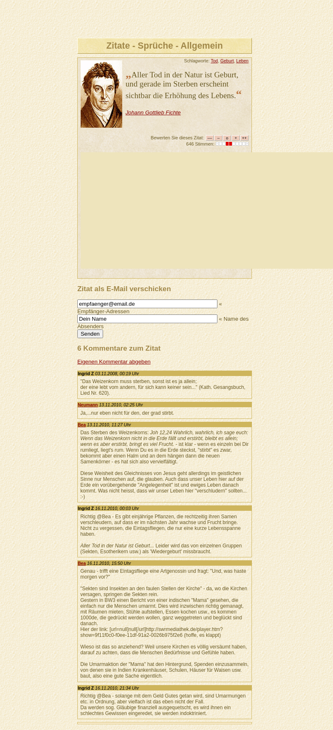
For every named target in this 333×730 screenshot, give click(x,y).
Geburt (227, 60)
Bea (82, 424)
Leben (242, 60)
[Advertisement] (207, 210)
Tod (214, 60)
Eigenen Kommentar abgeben (113, 362)
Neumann (88, 404)
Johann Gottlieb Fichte (153, 112)
